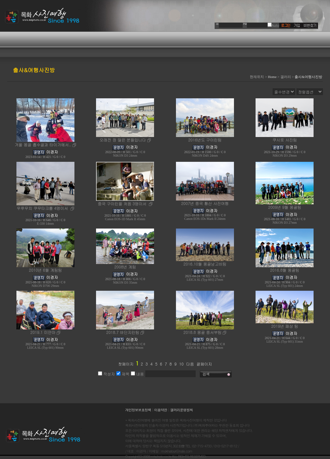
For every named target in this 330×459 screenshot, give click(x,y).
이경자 (52, 151)
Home (272, 77)
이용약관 (160, 409)
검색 (206, 374)
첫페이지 (125, 363)
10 (181, 363)
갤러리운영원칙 (181, 409)
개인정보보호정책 (138, 409)
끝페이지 (204, 363)
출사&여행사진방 (308, 77)
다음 (190, 363)
